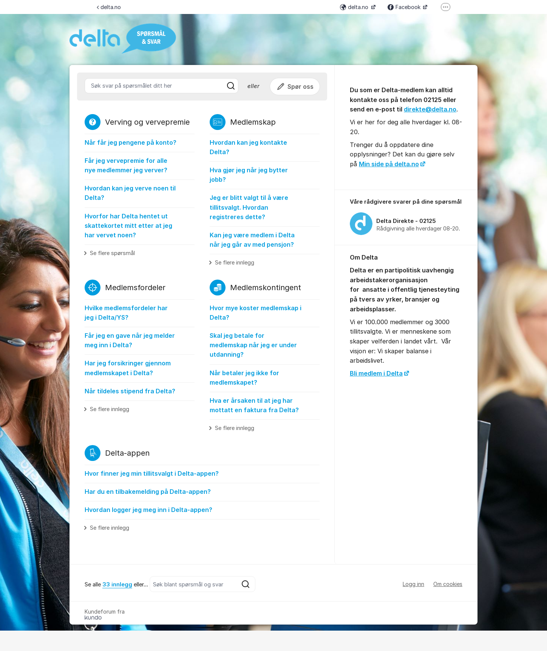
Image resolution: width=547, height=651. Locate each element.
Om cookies (447, 584)
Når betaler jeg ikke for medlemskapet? (244, 377)
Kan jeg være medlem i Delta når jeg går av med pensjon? (252, 239)
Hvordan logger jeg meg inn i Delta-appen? (148, 509)
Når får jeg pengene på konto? (130, 142)
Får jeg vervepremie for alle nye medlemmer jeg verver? (126, 165)
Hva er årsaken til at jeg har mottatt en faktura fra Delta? (254, 405)
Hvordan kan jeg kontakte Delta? (248, 147)
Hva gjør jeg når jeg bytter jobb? (249, 174)
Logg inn (413, 584)
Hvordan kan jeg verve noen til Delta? (130, 192)
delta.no (109, 7)
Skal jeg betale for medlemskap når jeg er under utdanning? (253, 345)
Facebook (405, 7)
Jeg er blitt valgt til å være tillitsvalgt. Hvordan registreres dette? (249, 207)
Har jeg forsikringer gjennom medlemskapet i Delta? (128, 367)
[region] (406, 217)
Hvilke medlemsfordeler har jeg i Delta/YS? (126, 312)
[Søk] (231, 86)
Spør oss (295, 86)
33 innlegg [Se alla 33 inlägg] (117, 584)
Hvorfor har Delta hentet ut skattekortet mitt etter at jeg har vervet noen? (128, 225)
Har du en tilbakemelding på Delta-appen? (148, 491)
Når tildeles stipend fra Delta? (130, 391)
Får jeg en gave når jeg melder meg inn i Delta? (130, 340)
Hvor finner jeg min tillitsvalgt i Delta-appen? (152, 473)
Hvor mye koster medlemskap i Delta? (255, 312)
